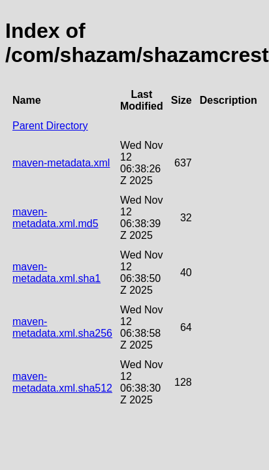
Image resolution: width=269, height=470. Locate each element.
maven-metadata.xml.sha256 (62, 327)
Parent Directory (50, 125)
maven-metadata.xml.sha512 (62, 382)
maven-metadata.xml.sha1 (56, 272)
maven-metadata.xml (61, 162)
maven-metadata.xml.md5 (55, 217)
